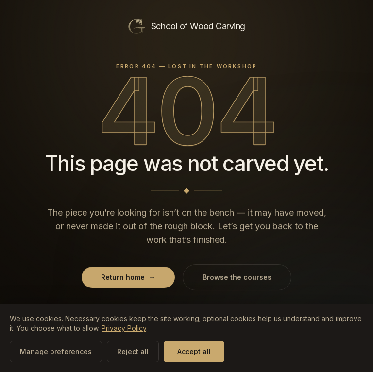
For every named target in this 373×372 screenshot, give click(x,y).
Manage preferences (56, 351)
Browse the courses (237, 277)
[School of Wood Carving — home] (186, 26)
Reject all (133, 351)
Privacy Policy (124, 328)
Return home (128, 278)
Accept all (194, 351)
